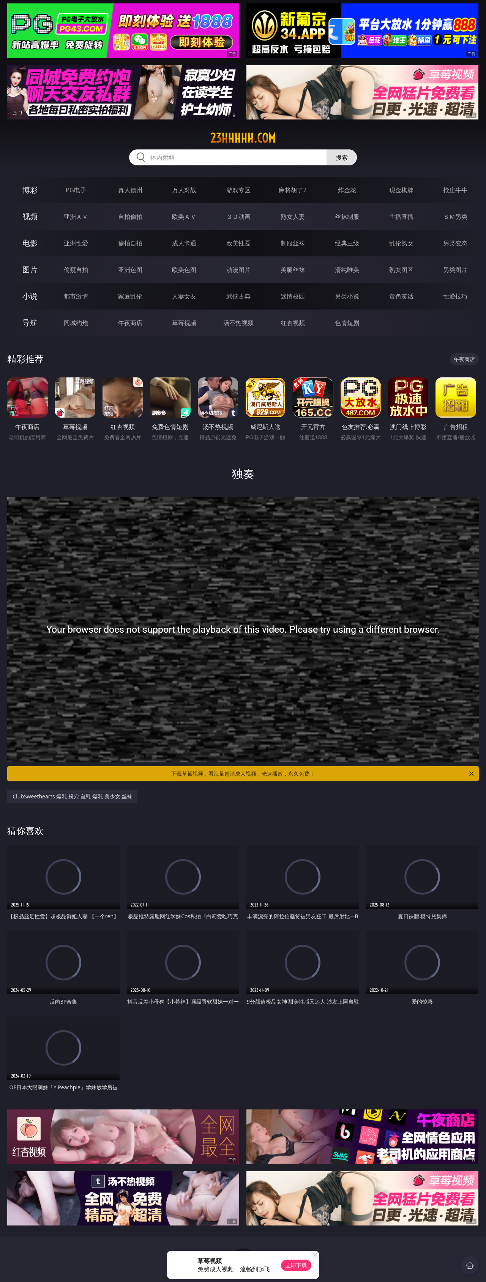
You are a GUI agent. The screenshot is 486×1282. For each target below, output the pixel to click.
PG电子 (76, 190)
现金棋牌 (401, 190)
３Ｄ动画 (238, 216)
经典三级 (347, 243)
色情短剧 (347, 323)
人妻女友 (184, 296)
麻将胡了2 (292, 190)
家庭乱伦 (130, 296)
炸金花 (347, 190)
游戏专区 (238, 190)
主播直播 (401, 216)
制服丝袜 (293, 243)
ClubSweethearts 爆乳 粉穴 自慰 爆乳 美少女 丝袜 (72, 796)
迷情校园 (293, 296)
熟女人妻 (293, 216)
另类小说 (347, 296)
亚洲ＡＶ (76, 216)
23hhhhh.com (243, 138)
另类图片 (455, 270)
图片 (30, 269)
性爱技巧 (455, 296)
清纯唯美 (347, 270)
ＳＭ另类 (455, 216)
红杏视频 (293, 323)
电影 (30, 243)
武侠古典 (238, 296)
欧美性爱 (238, 243)
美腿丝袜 (293, 270)
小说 (30, 296)
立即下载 (296, 1265)
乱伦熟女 (401, 243)
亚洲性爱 (76, 243)
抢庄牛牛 (455, 190)
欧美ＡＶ (184, 216)
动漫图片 (238, 270)
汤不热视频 (238, 323)
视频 (30, 216)
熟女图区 (401, 270)
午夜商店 (130, 323)
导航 (30, 322)
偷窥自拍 (76, 270)
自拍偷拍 (130, 216)
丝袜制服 (347, 216)
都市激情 (76, 296)
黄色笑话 (401, 296)
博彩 (30, 190)
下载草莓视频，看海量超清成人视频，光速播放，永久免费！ (323, 773)
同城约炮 (76, 323)
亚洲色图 (130, 270)
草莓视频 (184, 323)
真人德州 (130, 190)
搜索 (342, 157)
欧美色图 (184, 270)
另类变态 (455, 243)
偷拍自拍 (130, 243)
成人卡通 (184, 243)
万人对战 (184, 190)
